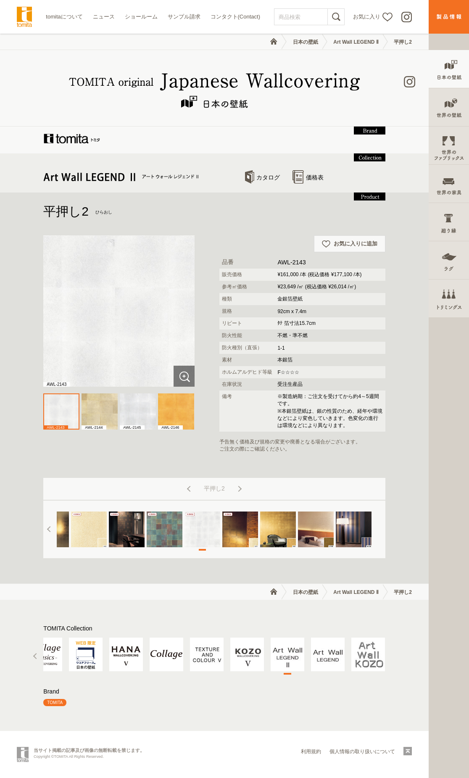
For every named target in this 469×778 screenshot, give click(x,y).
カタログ (262, 177)
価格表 (308, 177)
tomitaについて (64, 16)
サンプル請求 (184, 16)
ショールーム (141, 16)
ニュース (104, 16)
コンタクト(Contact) (235, 16)
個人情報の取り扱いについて (362, 751)
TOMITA (55, 702)
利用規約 (311, 751)
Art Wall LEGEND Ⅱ (356, 42)
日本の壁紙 (305, 42)
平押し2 (403, 42)
